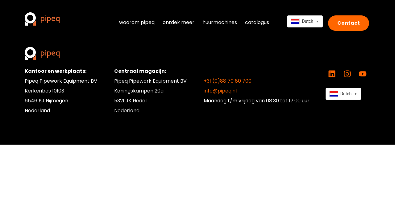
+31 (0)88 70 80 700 (228, 80)
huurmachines (219, 22)
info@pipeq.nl (220, 90)
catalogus (257, 22)
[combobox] (304, 21)
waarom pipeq (137, 22)
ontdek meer (178, 22)
